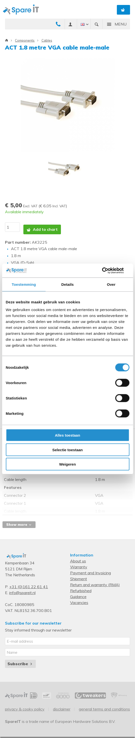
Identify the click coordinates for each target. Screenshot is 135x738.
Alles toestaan (67, 435)
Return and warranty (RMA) (95, 584)
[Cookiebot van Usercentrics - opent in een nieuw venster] (107, 270)
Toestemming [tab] (24, 284)
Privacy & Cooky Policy (25, 709)
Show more (19, 524)
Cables (47, 40)
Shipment (78, 578)
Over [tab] (111, 284)
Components (25, 40)
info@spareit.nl (22, 592)
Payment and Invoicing (90, 572)
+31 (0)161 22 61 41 (28, 586)
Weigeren (67, 464)
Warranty (78, 566)
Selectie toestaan (67, 450)
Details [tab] (67, 284)
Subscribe (20, 663)
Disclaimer (61, 709)
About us (78, 560)
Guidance (78, 596)
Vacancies (79, 602)
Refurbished (80, 590)
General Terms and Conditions (104, 709)
